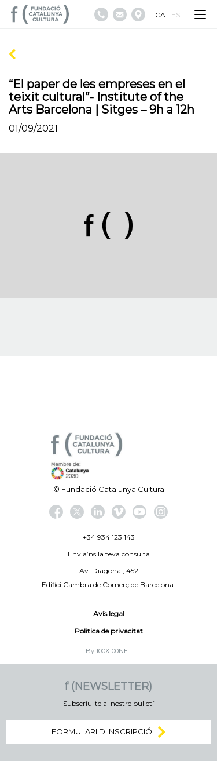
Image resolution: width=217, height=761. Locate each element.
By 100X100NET (109, 651)
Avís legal (108, 613)
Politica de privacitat (109, 631)
